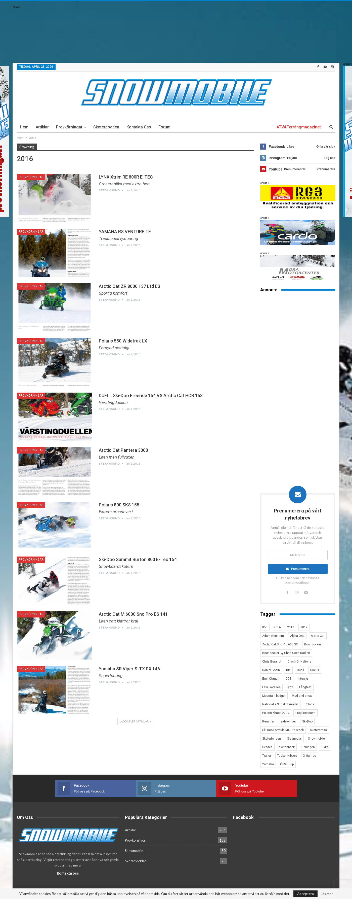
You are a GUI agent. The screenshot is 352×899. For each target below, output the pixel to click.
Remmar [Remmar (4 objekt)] (268, 721)
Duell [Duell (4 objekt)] (300, 670)
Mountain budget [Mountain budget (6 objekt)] (274, 696)
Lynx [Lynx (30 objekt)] (290, 687)
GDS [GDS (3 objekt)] (288, 678)
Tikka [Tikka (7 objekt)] (324, 747)
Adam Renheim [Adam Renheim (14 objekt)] (273, 636)
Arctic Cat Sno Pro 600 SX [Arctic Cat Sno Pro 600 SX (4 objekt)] (280, 644)
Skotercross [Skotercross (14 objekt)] (318, 730)
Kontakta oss (138, 127)
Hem (24, 127)
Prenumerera (300, 569)
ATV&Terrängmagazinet (299, 127)
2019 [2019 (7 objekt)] (303, 627)
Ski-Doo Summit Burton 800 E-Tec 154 (138, 559)
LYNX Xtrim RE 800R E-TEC (126, 177)
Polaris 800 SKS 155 (119, 504)
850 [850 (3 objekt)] (265, 627)
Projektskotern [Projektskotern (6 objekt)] (305, 713)
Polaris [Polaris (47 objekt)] (309, 704)
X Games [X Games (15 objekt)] (309, 755)
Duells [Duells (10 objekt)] (314, 670)
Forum (164, 127)
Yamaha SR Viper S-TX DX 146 (129, 668)
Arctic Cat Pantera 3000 (123, 450)
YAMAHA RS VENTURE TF (125, 231)
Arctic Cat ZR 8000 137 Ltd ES (129, 286)
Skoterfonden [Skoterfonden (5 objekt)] (271, 738)
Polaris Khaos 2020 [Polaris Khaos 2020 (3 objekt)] (275, 713)
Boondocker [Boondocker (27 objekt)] (312, 644)
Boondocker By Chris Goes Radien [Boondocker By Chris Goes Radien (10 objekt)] (286, 653)
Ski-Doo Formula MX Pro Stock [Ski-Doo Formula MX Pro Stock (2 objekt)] (283, 730)
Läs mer (327, 893)
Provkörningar (69, 127)
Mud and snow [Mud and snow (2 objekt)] (302, 696)
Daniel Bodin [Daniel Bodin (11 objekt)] (271, 670)
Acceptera (305, 893)
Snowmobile (134, 849)
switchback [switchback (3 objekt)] (287, 747)
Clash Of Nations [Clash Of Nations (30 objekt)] (299, 661)
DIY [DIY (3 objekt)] (288, 670)
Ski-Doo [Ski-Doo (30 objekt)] (307, 721)
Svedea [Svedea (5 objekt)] (267, 747)
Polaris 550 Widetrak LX (123, 340)
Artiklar (42, 127)
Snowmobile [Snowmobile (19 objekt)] (316, 738)
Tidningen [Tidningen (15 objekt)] (308, 747)
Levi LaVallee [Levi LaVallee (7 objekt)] (271, 687)
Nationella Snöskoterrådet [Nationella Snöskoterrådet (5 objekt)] (280, 704)
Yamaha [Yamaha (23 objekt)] (268, 764)
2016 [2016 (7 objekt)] (277, 627)
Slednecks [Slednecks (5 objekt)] (294, 738)
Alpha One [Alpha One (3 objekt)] (297, 636)
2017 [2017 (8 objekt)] (290, 627)
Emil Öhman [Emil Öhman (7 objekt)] (270, 678)
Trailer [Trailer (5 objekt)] (266, 755)
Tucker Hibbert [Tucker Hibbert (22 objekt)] (287, 755)
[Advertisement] (298, 375)
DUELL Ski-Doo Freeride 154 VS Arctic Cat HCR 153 (151, 395)
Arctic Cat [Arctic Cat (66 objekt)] (318, 636)
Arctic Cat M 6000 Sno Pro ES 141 (133, 614)
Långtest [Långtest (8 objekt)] (305, 687)
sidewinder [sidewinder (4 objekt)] (288, 721)
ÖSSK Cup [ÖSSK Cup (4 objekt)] (287, 764)
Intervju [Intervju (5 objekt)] (303, 678)
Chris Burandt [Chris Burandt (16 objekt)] (271, 661)
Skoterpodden (106, 127)
